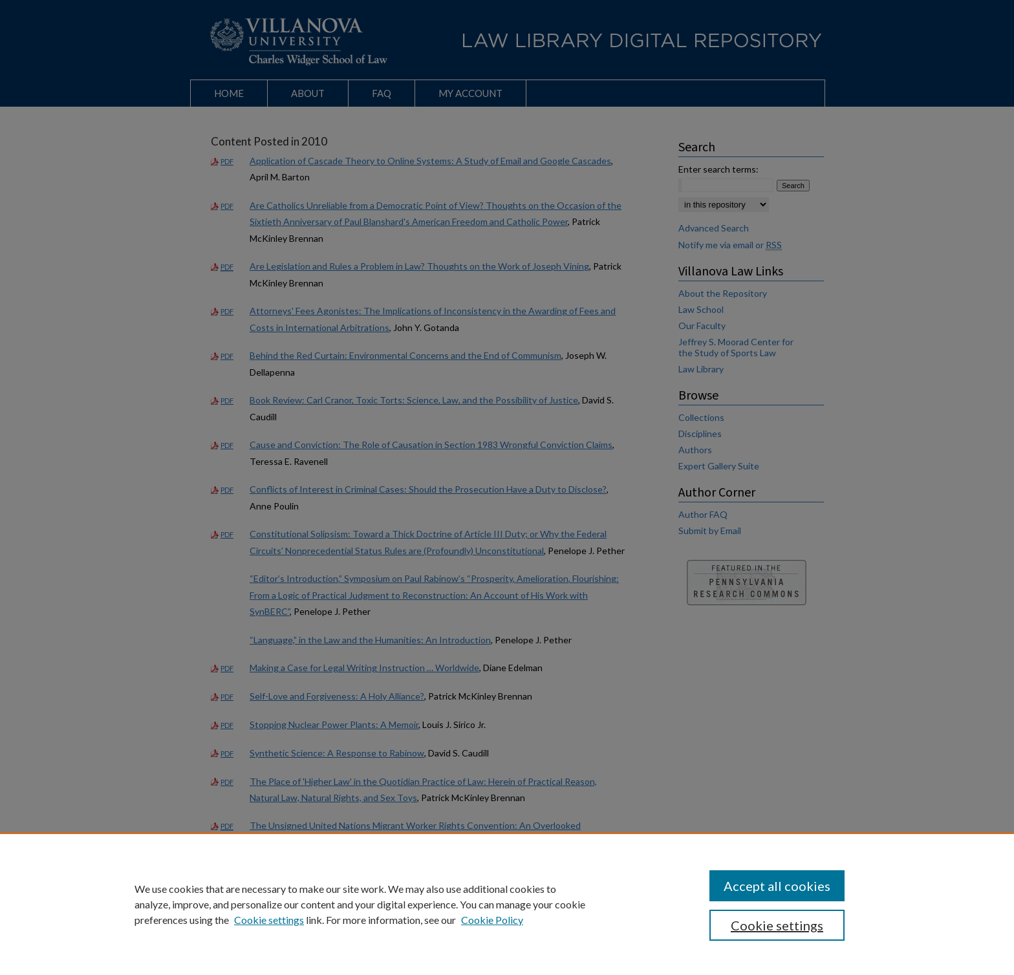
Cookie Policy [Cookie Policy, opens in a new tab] (492, 920)
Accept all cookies (777, 886)
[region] (507, 904)
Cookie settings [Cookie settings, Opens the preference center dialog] (777, 925)
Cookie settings (269, 920)
